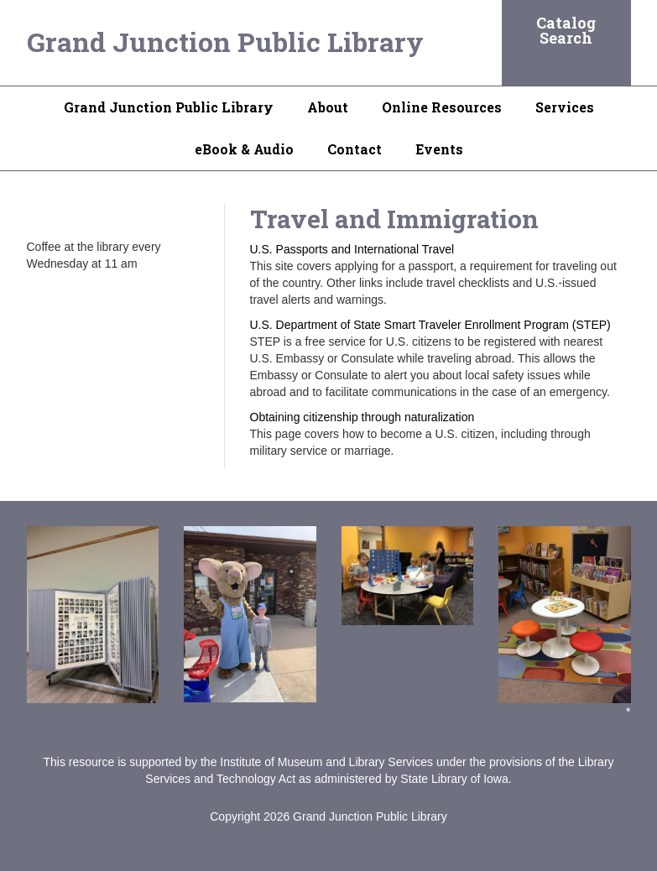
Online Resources (442, 107)
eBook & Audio (244, 149)
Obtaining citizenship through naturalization (362, 417)
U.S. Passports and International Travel (352, 249)
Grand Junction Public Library (225, 41)
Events (439, 149)
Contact (354, 149)
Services (564, 107)
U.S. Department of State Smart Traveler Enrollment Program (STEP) (430, 324)
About (327, 107)
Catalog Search (566, 30)
